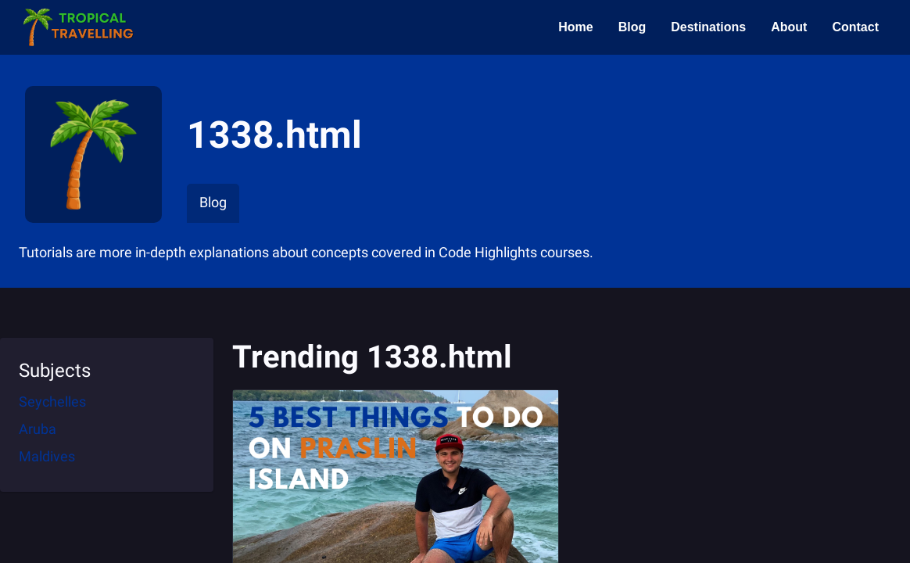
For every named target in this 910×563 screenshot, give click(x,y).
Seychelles (52, 401)
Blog (632, 27)
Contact (855, 27)
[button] (77, 27)
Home (575, 27)
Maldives (47, 456)
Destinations (708, 27)
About (789, 27)
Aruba (37, 429)
